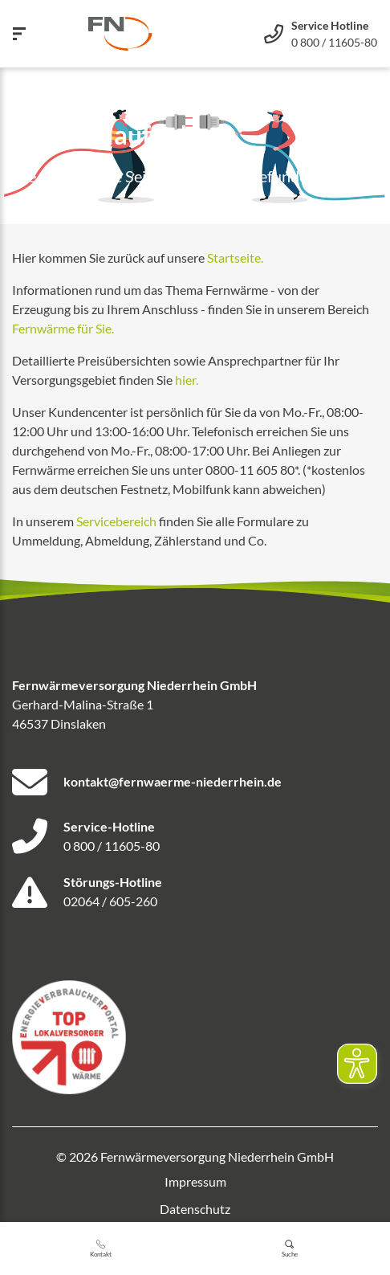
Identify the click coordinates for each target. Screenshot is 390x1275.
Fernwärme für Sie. (63, 328)
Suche (290, 1248)
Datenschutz (195, 1208)
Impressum (195, 1181)
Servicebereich (116, 521)
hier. (186, 379)
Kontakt (101, 1248)
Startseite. (235, 257)
